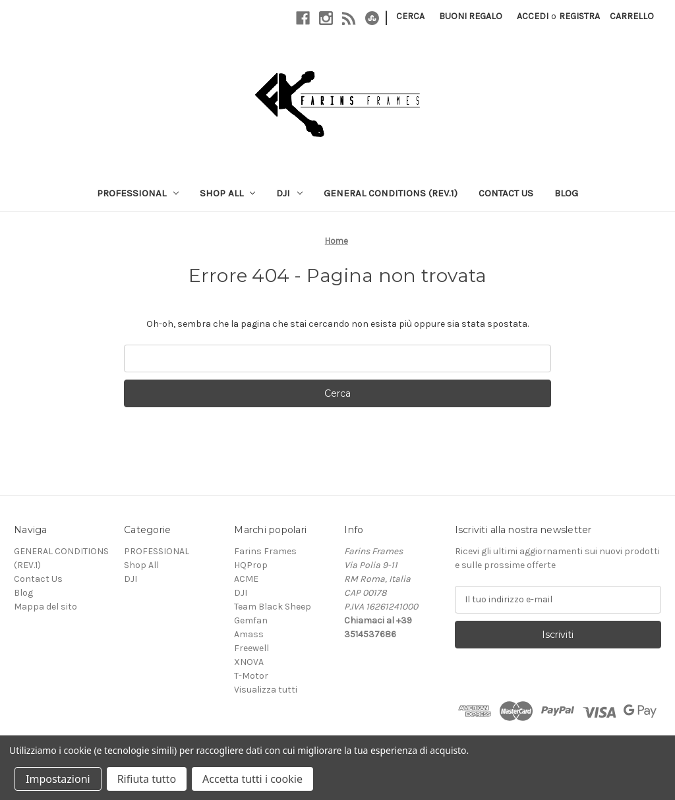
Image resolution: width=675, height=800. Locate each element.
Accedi (532, 16)
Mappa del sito (45, 606)
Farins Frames (265, 551)
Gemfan (251, 620)
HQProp (251, 565)
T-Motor (251, 675)
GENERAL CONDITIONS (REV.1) (390, 193)
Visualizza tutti (265, 689)
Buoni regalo (470, 16)
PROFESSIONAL (138, 193)
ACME (246, 579)
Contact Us (506, 193)
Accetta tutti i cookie (252, 779)
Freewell (251, 648)
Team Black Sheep (272, 606)
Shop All (228, 193)
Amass (249, 634)
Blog (566, 193)
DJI (289, 193)
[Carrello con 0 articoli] (631, 16)
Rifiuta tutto (146, 779)
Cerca (410, 16)
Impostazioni (58, 779)
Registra (579, 16)
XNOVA (249, 662)
